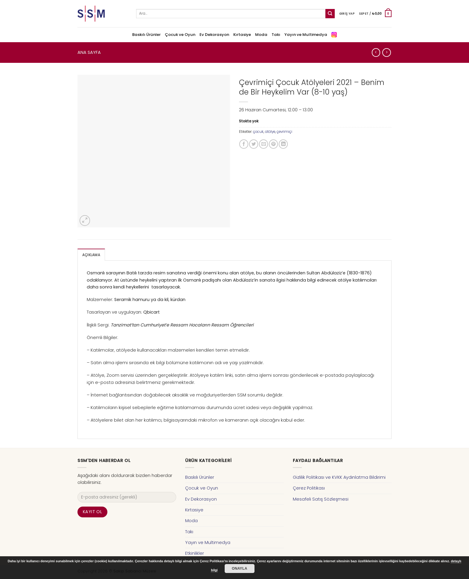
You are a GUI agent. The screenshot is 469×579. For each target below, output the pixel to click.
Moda (261, 34)
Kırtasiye (242, 34)
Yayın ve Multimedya (305, 34)
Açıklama (91, 255)
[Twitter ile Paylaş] (253, 143)
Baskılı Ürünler (146, 34)
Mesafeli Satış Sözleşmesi (320, 499)
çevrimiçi (284, 131)
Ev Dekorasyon (214, 34)
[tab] (91, 255)
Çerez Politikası (309, 488)
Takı (276, 34)
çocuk (258, 131)
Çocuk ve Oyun (180, 34)
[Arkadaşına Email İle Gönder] (263, 143)
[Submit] (330, 13)
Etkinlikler (194, 553)
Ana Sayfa (89, 52)
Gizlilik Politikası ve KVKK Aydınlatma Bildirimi (339, 477)
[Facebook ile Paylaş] (243, 143)
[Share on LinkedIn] (283, 143)
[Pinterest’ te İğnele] (273, 143)
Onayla (239, 568)
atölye (270, 131)
